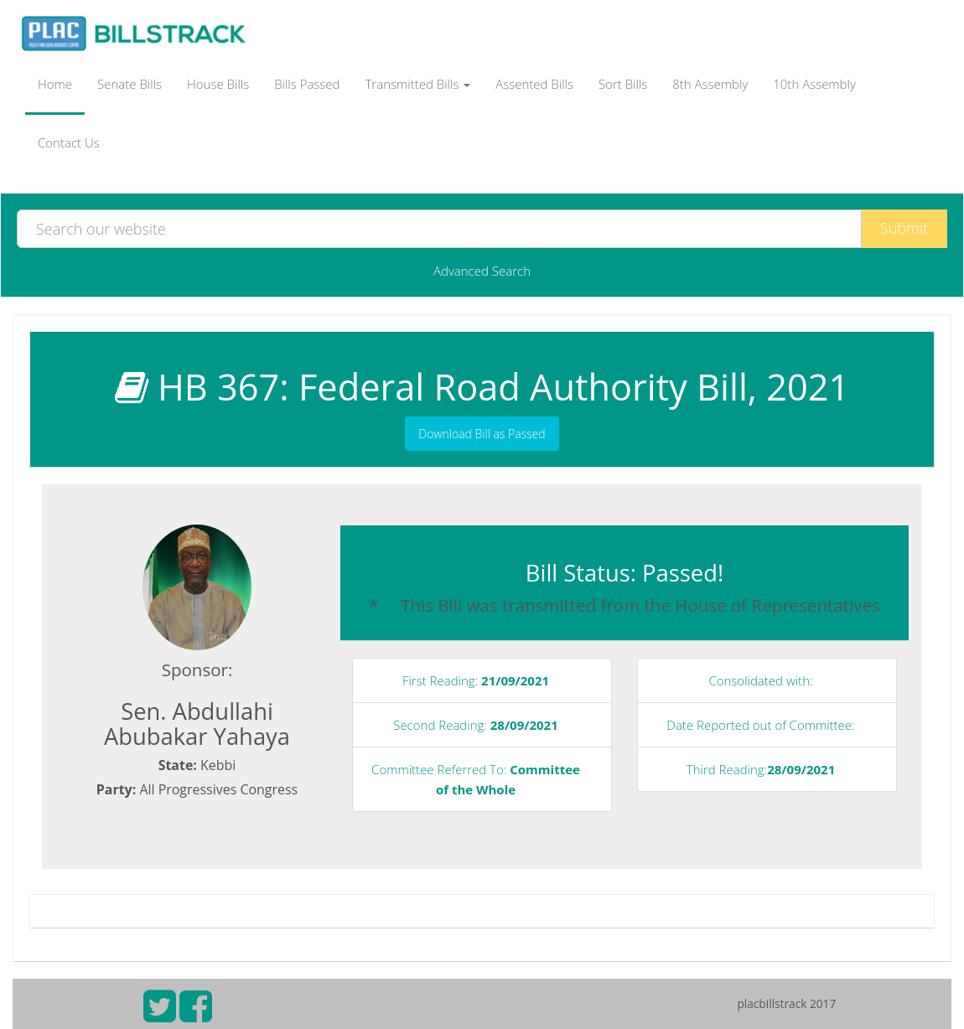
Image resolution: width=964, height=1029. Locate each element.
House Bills (218, 83)
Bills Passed (306, 83)
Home (55, 83)
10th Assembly (814, 83)
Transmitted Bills (418, 83)
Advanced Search (482, 270)
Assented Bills (534, 83)
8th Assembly (710, 83)
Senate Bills (129, 83)
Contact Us (69, 142)
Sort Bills (623, 83)
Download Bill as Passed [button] (481, 434)
